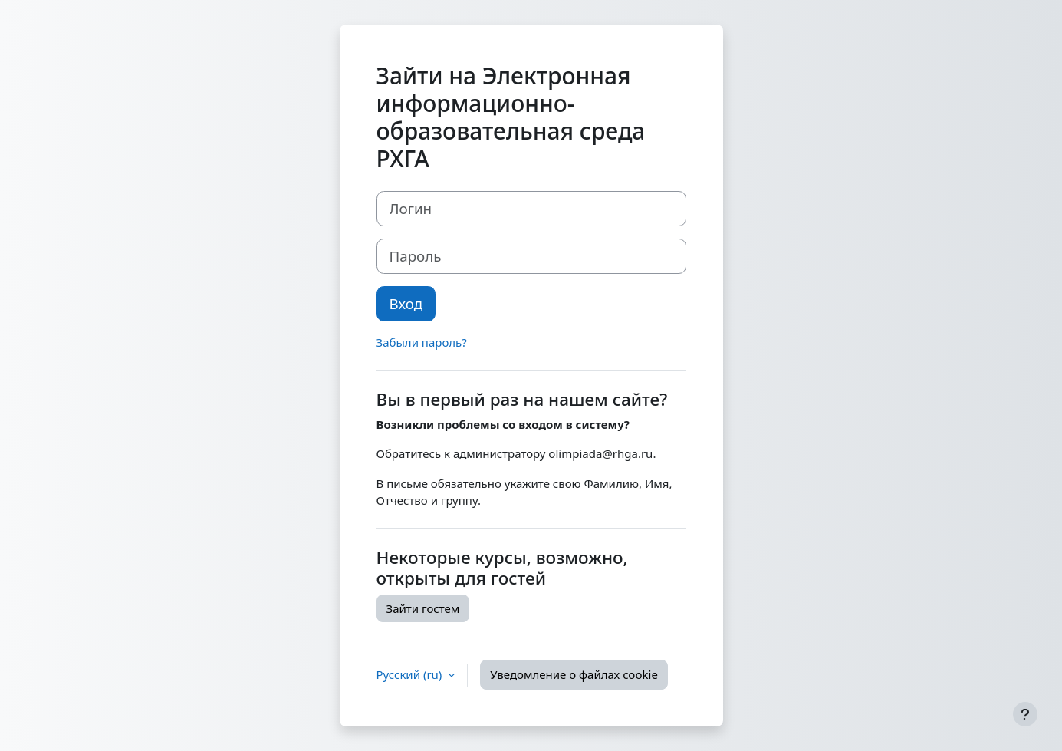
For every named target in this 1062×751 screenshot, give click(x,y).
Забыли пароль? (421, 342)
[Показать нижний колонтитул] (1025, 714)
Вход (406, 303)
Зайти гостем (423, 608)
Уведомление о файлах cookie (574, 674)
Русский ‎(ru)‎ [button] (411, 674)
